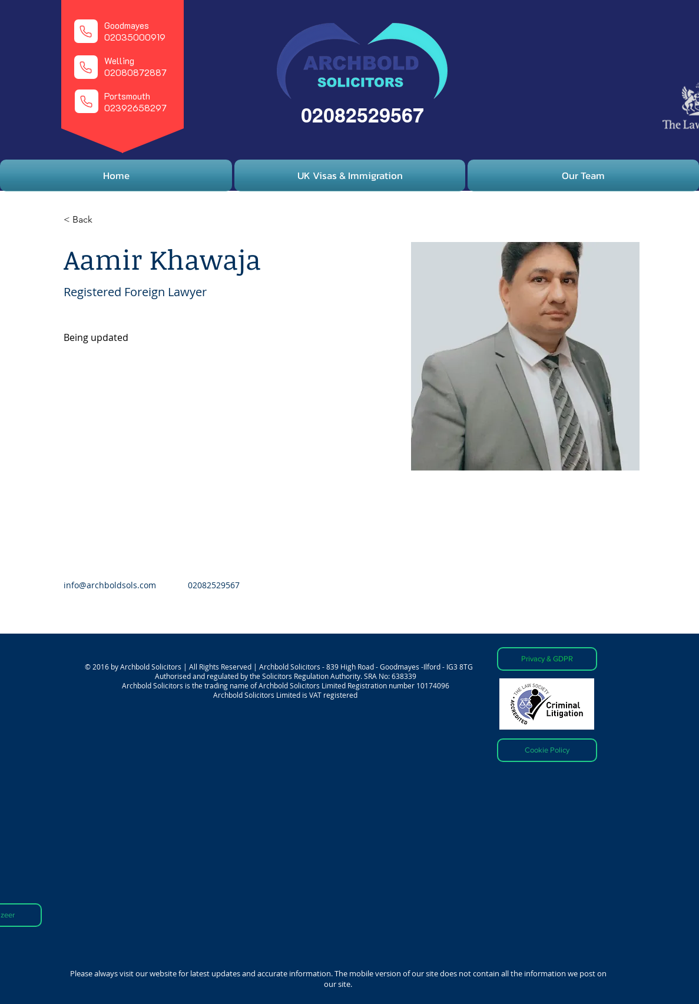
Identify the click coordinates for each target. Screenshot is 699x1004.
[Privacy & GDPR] (547, 659)
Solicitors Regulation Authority (311, 676)
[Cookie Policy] (547, 750)
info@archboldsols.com (110, 585)
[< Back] (87, 219)
